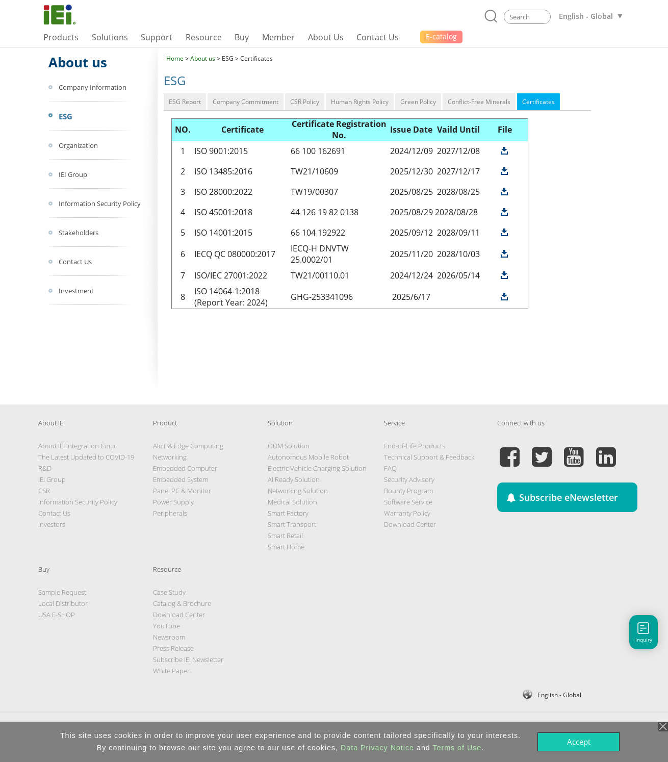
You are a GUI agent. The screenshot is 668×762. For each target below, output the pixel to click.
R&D (45, 468)
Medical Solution (292, 501)
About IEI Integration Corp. (77, 445)
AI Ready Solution (294, 479)
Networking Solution (298, 490)
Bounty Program (408, 490)
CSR (44, 490)
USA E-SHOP (56, 614)
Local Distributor (63, 603)
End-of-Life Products (414, 445)
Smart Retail (285, 535)
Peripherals (170, 513)
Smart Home (286, 546)
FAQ (390, 468)
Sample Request (62, 592)
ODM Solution (289, 445)
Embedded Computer (185, 468)
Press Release (173, 648)
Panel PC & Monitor (182, 490)
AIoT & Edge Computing (188, 445)
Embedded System (180, 479)
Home (175, 58)
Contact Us (54, 513)
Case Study (169, 592)
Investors (51, 524)
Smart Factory (288, 513)
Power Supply (173, 501)
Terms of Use (456, 748)
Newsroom (169, 637)
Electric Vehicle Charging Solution (317, 468)
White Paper (171, 670)
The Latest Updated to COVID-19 (86, 457)
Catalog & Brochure (182, 603)
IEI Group (52, 479)
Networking (170, 457)
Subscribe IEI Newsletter (188, 659)
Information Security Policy (77, 501)
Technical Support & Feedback (429, 457)
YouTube (166, 625)
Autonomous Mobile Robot (308, 457)
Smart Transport (292, 524)
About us (202, 58)
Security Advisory (409, 479)
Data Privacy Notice (377, 748)
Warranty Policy (407, 513)
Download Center (410, 524)
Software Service (408, 501)
